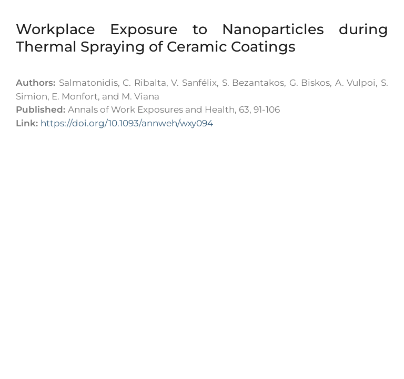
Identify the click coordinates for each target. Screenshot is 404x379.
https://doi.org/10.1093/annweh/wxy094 (127, 123)
